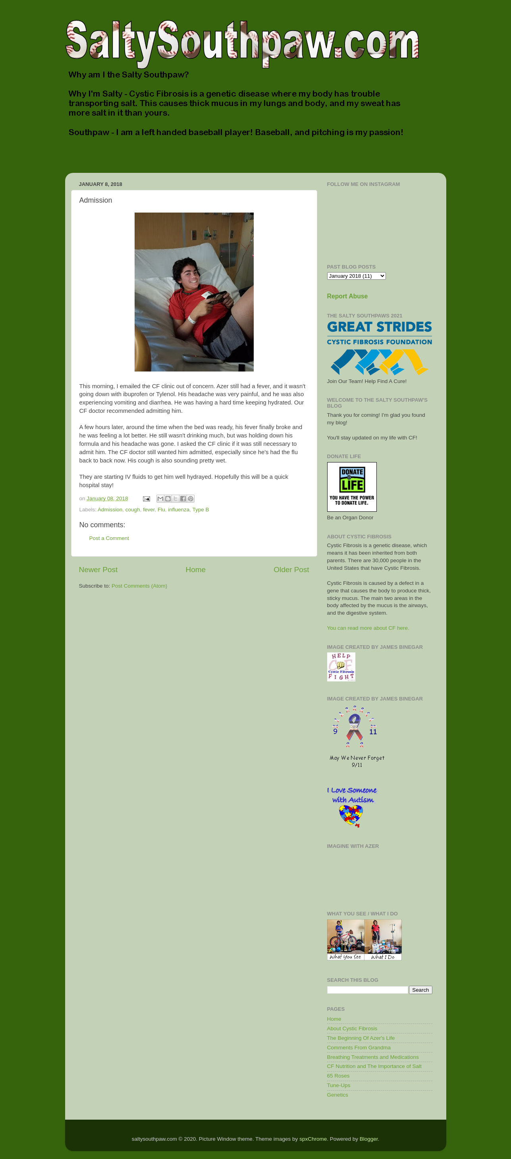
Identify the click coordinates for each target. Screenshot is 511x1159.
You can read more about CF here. (368, 628)
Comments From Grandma (359, 1048)
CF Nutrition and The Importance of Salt (374, 1066)
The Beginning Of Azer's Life (361, 1038)
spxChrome (313, 1139)
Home (196, 569)
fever (148, 510)
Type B (201, 510)
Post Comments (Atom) (139, 586)
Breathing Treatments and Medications (373, 1057)
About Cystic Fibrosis (352, 1028)
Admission (110, 510)
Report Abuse (347, 296)
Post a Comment (109, 538)
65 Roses (338, 1076)
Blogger (369, 1139)
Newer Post (98, 569)
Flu (161, 510)
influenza (178, 510)
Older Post (291, 569)
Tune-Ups (339, 1085)
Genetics (337, 1095)
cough (132, 510)
